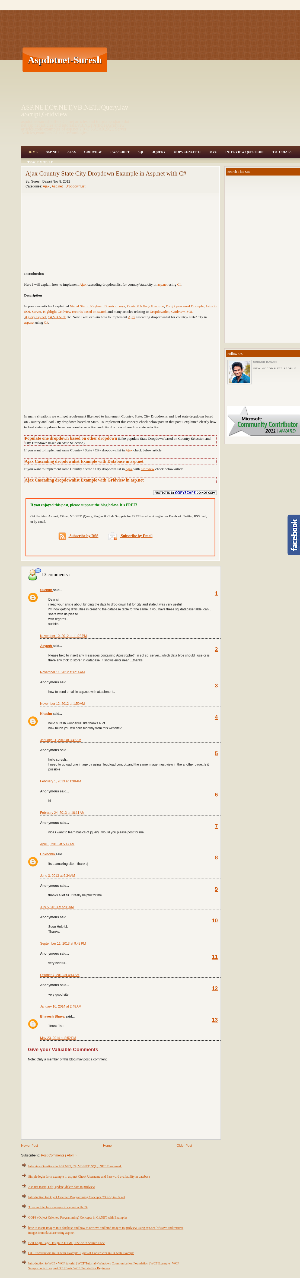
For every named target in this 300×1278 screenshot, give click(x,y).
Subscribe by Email (130, 536)
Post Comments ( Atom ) (58, 1155)
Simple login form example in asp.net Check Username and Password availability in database (89, 1176)
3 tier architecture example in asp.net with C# (58, 1207)
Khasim (46, 714)
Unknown (48, 854)
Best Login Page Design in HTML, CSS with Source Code (66, 1243)
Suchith (46, 590)
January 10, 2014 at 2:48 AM (60, 1006)
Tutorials (281, 152)
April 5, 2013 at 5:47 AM (57, 844)
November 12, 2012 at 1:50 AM (62, 704)
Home (32, 152)
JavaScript (120, 152)
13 (215, 1020)
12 (215, 988)
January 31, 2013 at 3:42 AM (60, 740)
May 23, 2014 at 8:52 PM (58, 1038)
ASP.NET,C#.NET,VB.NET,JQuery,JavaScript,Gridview (74, 111)
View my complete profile (274, 368)
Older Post (184, 1146)
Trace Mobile (40, 162)
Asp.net (58, 186)
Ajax (71, 152)
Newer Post (29, 1146)
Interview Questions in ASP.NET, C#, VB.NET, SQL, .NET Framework (75, 1166)
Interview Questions (244, 152)
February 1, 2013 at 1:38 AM (60, 781)
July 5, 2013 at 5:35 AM (57, 907)
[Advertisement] (200, 60)
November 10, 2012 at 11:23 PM (63, 636)
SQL (141, 152)
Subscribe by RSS (78, 536)
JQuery (159, 152)
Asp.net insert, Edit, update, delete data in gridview (61, 1187)
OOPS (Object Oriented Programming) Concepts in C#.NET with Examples (77, 1217)
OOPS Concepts (187, 152)
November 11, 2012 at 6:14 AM (62, 672)
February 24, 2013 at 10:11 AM (62, 813)
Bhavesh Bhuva (52, 1016)
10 (215, 920)
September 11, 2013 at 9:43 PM (63, 943)
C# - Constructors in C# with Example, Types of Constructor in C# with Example (81, 1253)
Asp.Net (52, 152)
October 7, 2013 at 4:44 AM (59, 975)
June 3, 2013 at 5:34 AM (57, 876)
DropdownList (75, 186)
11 (215, 957)
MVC (213, 152)
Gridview (93, 152)
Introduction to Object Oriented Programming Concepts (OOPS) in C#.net (76, 1197)
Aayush (46, 646)
